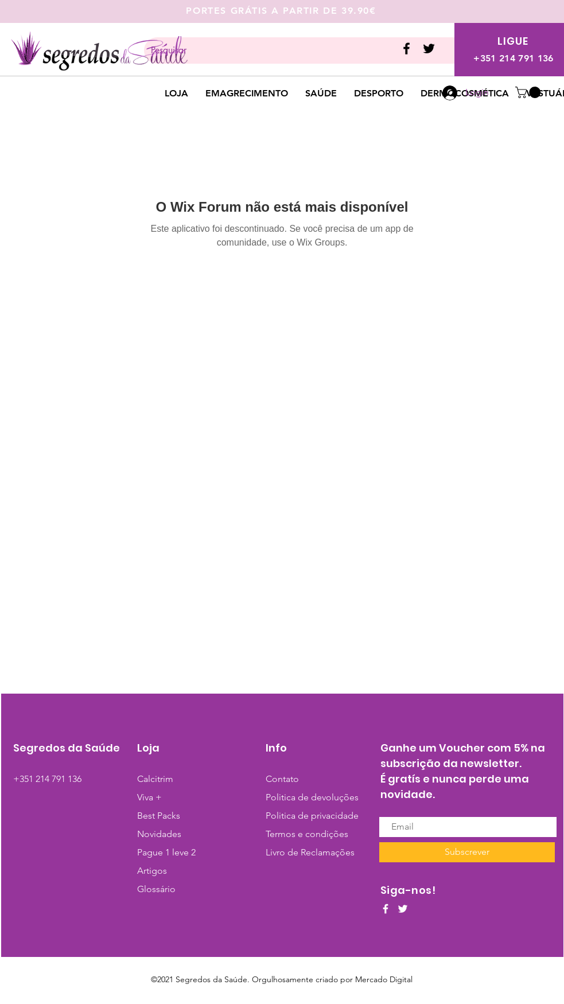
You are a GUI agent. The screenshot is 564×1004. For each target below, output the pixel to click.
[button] (529, 92)
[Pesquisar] (301, 50)
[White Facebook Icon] (385, 908)
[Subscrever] (467, 852)
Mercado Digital (384, 979)
